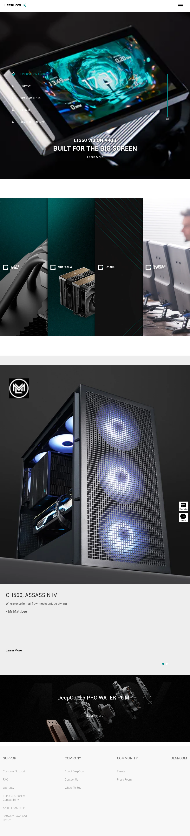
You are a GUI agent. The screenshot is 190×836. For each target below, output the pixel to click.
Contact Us (71, 779)
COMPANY (73, 758)
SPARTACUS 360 (30, 98)
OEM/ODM (179, 758)
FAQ (5, 779)
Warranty (8, 787)
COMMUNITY (127, 758)
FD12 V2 (25, 86)
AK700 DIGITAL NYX (32, 122)
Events (121, 771)
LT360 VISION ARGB (32, 74)
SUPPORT (10, 758)
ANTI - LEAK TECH (14, 807)
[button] (163, 664)
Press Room (124, 779)
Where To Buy (73, 787)
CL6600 (25, 110)
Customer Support (14, 771)
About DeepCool (74, 771)
